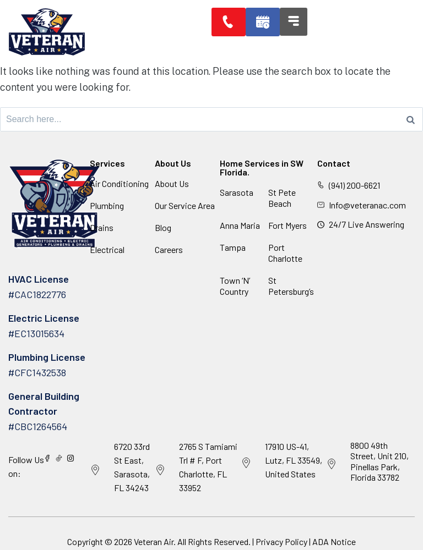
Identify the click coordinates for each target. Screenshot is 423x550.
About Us (172, 183)
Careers (169, 249)
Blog (163, 227)
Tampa (233, 247)
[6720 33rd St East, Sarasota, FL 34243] (95, 470)
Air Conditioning (119, 183)
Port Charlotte (285, 252)
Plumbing (107, 205)
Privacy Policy (281, 541)
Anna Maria (240, 225)
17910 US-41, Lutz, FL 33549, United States (293, 460)
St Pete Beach (282, 197)
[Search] (410, 119)
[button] (263, 22)
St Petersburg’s (291, 285)
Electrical (107, 249)
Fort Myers (287, 225)
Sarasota (236, 192)
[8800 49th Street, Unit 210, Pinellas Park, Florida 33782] (331, 464)
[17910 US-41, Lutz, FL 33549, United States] (246, 463)
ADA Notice (334, 541)
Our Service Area (185, 205)
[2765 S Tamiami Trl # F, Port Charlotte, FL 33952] (160, 470)
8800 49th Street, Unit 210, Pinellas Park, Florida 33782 (379, 461)
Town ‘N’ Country (235, 285)
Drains (101, 227)
